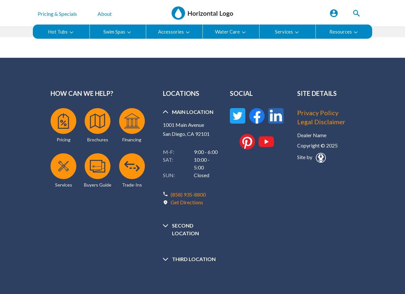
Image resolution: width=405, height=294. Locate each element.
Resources (343, 32)
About (105, 14)
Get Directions (187, 202)
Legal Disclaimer (321, 122)
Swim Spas (117, 32)
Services (287, 32)
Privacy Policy (317, 113)
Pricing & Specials (57, 14)
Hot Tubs (61, 32)
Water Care (230, 32)
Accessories (174, 32)
